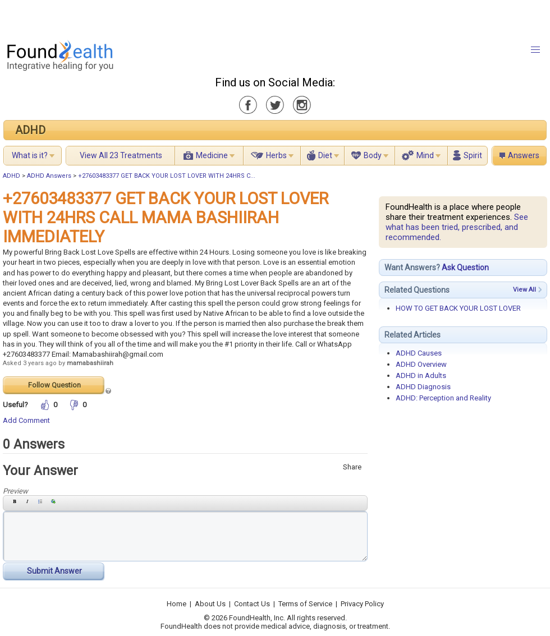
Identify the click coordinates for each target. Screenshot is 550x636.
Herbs (276, 155)
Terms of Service (305, 604)
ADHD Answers (49, 175)
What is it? (30, 155)
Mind (425, 155)
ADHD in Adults (421, 375)
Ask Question (465, 267)
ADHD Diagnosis (423, 386)
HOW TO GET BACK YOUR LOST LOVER (458, 308)
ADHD (30, 130)
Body (373, 155)
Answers (523, 155)
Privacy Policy (362, 604)
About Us (210, 604)
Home (176, 604)
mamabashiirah (90, 363)
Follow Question (54, 385)
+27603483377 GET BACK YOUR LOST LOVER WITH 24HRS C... (166, 175)
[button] (535, 49)
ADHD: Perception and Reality (443, 398)
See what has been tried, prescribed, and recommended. (457, 227)
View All (524, 289)
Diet (325, 155)
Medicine (212, 155)
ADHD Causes (419, 353)
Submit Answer (54, 570)
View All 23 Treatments (121, 155)
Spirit (473, 155)
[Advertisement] (140, 17)
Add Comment (26, 420)
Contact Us (252, 604)
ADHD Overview (421, 364)
